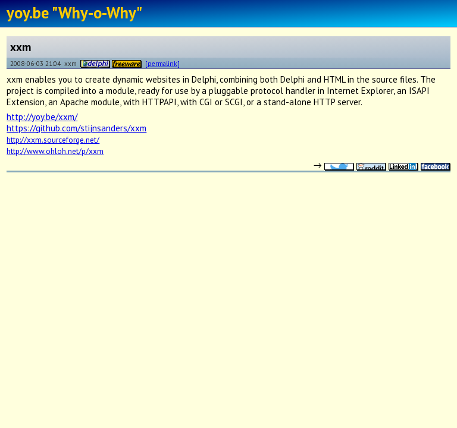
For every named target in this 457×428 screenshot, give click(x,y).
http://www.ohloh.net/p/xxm (55, 151)
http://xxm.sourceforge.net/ (53, 139)
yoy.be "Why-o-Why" (74, 12)
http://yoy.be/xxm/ (42, 116)
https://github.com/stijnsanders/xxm (76, 128)
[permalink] (162, 63)
